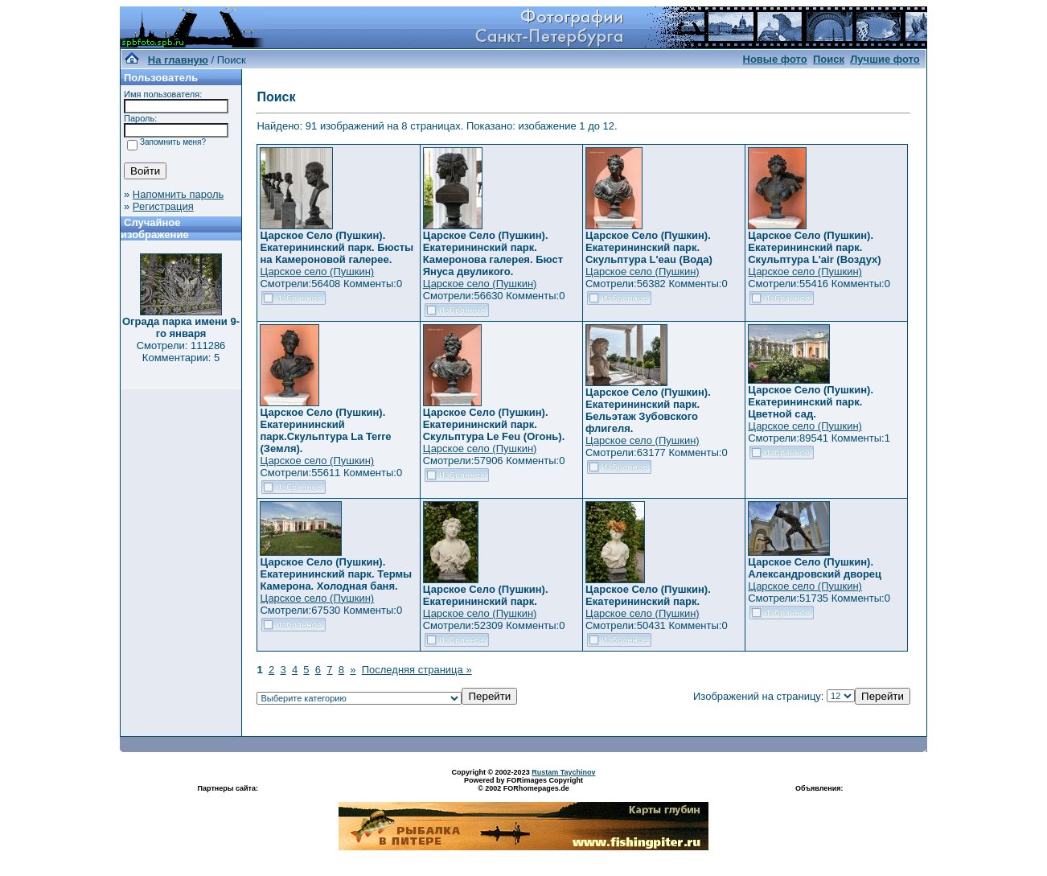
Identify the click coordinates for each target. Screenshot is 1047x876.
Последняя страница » (417, 670)
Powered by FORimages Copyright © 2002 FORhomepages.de (523, 784)
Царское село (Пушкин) (317, 271)
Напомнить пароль (178, 194)
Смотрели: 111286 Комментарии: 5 (181, 351)
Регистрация (163, 206)
